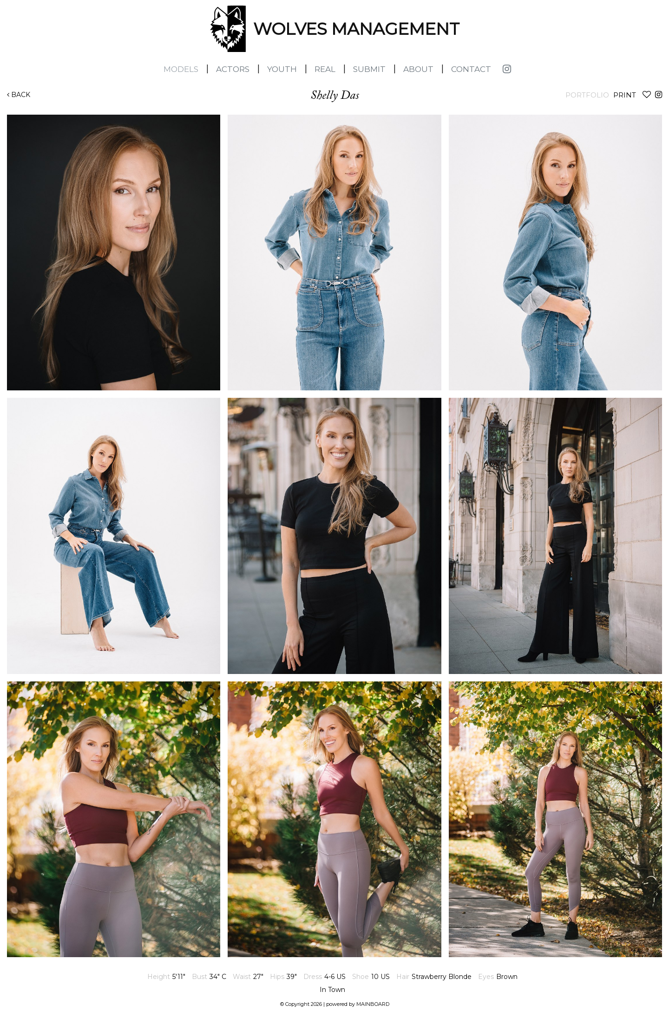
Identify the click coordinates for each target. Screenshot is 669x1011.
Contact (471, 69)
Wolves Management (228, 29)
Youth (282, 69)
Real (325, 69)
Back (18, 95)
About (418, 69)
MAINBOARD (372, 1004)
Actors (232, 69)
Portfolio (587, 95)
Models (181, 69)
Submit (369, 69)
